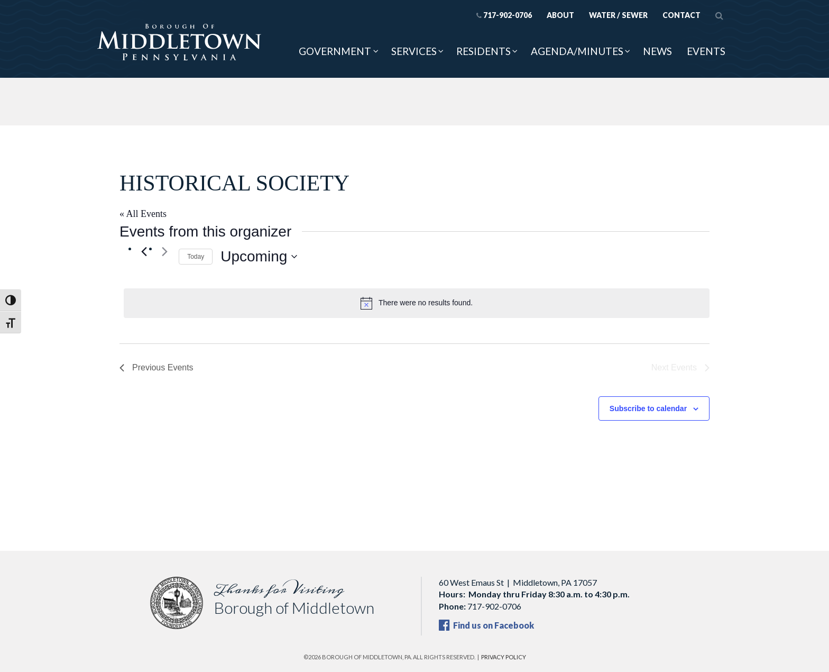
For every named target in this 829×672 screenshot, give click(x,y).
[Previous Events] (143, 251)
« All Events (143, 213)
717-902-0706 (504, 15)
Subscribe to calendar (648, 408)
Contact (681, 15)
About (560, 15)
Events (706, 51)
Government (335, 51)
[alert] (417, 303)
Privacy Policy (503, 656)
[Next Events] (164, 251)
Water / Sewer (618, 15)
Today (195, 256)
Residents (483, 51)
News (657, 51)
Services (414, 51)
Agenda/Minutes (577, 51)
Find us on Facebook (486, 625)
